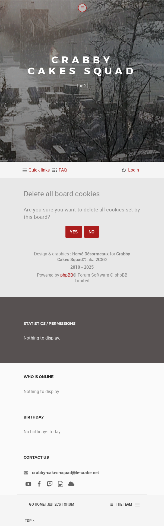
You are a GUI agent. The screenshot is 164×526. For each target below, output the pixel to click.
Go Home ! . (38, 504)
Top (29, 520)
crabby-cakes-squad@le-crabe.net (65, 473)
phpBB (66, 275)
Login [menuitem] (133, 170)
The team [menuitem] (124, 504)
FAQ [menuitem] (63, 170)
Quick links (39, 170)
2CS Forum (64, 504)
